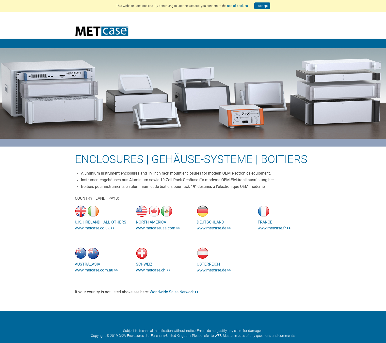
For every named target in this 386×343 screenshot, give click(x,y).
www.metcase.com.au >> (96, 270)
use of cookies (237, 6)
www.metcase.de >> (214, 228)
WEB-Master (224, 336)
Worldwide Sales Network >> (174, 292)
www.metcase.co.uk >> (94, 228)
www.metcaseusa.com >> (158, 228)
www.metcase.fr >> (274, 228)
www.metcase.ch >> (153, 270)
